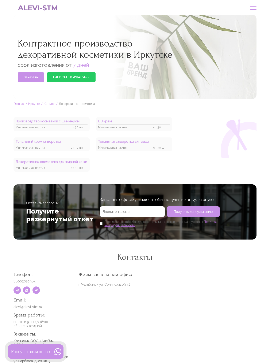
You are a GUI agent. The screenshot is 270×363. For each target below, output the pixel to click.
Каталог (49, 103)
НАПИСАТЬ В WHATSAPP (71, 77)
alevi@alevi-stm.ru (28, 307)
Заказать (31, 77)
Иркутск (34, 103)
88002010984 (25, 281)
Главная (19, 103)
